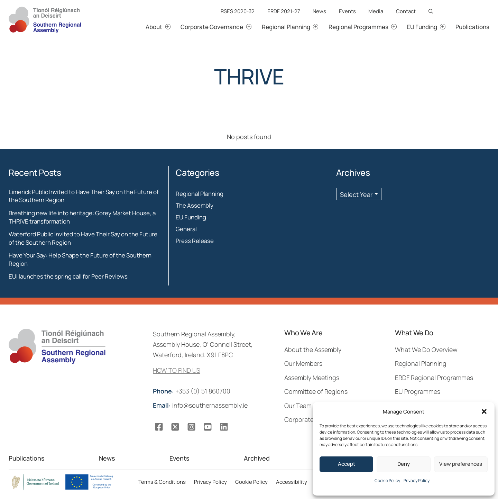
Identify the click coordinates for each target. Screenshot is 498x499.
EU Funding (191, 217)
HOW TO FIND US (176, 370)
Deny (403, 464)
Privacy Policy (417, 480)
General (186, 229)
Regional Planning (199, 194)
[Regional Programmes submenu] (402, 27)
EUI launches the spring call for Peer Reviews (68, 276)
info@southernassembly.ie (201, 405)
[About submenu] (176, 27)
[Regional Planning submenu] (323, 27)
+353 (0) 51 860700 (192, 391)
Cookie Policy (387, 480)
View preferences (460, 464)
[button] (484, 411)
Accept (346, 464)
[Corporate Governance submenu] (257, 27)
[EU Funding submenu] (450, 27)
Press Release (195, 241)
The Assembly (194, 205)
